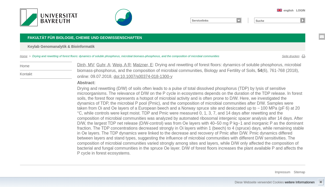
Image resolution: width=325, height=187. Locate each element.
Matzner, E (143, 65)
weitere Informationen (300, 182)
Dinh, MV (85, 65)
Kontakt (26, 74)
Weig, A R (122, 65)
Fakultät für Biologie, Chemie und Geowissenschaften (85, 38)
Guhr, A (103, 65)
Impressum (282, 172)
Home (23, 56)
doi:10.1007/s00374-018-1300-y (143, 76)
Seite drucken (290, 56)
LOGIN (300, 10)
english (288, 10)
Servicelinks (200, 20)
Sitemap (299, 172)
